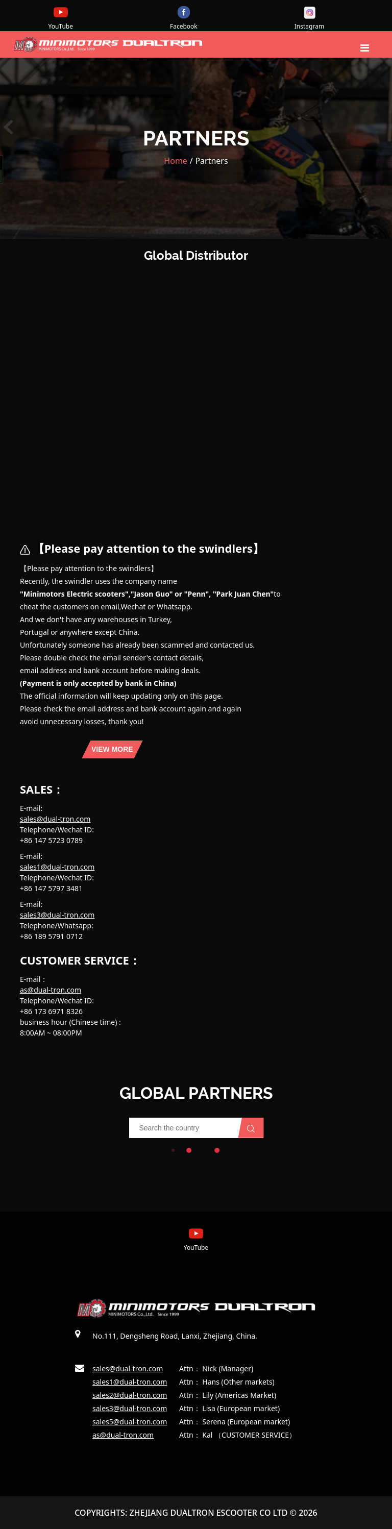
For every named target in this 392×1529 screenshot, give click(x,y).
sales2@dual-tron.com (129, 1395)
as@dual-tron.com (50, 990)
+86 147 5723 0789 (51, 840)
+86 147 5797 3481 (51, 888)
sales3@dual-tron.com (57, 915)
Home (175, 160)
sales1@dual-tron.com (57, 867)
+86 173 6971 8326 (51, 1011)
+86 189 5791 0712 (51, 936)
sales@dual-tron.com (55, 819)
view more (112, 749)
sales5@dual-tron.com (129, 1421)
